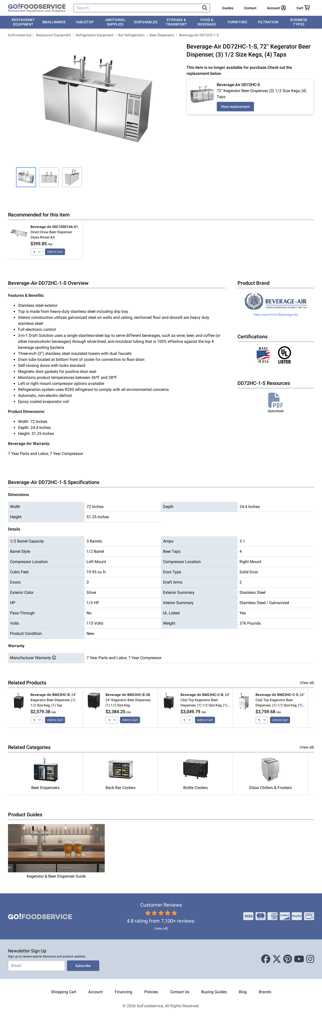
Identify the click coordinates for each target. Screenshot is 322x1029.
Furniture (237, 22)
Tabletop (85, 22)
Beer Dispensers (162, 35)
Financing (123, 991)
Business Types (298, 22)
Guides (228, 8)
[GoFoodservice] (37, 8)
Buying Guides (214, 991)
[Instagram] (310, 959)
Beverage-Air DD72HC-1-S (199, 35)
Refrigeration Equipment (95, 35)
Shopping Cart (63, 991)
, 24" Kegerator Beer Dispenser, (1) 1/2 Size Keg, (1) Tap (53, 700)
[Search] (137, 8)
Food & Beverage (207, 22)
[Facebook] (265, 959)
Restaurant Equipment (23, 22)
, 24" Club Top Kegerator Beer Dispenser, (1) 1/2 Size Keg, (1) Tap (205, 700)
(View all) (307, 683)
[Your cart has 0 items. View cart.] (303, 8)
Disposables (146, 22)
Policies (151, 991)
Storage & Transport (176, 22)
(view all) (161, 928)
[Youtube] (299, 959)
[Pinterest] (287, 959)
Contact (250, 8)
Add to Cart (55, 251)
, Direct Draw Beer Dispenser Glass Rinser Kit (54, 232)
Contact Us (179, 991)
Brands (265, 991)
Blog (243, 991)
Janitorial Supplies (115, 22)
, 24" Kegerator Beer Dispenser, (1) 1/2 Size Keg (128, 700)
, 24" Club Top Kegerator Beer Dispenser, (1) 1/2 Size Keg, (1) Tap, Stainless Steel (280, 700)
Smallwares (54, 22)
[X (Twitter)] (276, 959)
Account (95, 991)
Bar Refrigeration (131, 35)
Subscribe (83, 966)
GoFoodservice (19, 35)
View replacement (235, 107)
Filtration (268, 22)
